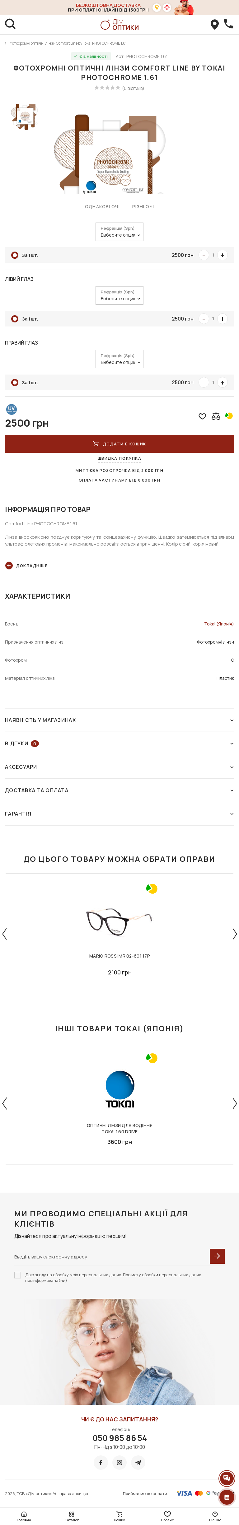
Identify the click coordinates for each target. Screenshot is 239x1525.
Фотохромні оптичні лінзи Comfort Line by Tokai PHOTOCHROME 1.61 (68, 43)
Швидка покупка (120, 458)
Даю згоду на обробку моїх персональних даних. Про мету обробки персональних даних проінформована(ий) (113, 1277)
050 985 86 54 (119, 1438)
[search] (10, 24)
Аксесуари (119, 766)
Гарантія (119, 813)
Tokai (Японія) (219, 624)
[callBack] (228, 24)
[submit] (217, 1256)
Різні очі (143, 206)
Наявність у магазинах (119, 720)
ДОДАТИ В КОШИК (119, 444)
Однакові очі (102, 206)
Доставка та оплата (119, 790)
